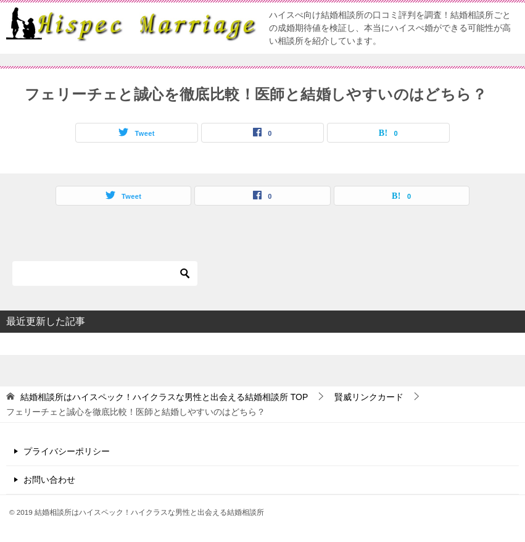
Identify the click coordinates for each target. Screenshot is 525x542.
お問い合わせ (49, 480)
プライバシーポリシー (66, 451)
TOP (164, 397)
